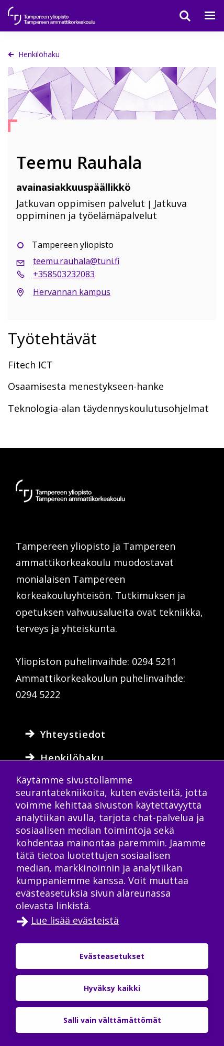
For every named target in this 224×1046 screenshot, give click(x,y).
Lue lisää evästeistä (75, 920)
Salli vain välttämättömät (112, 1020)
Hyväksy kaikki (112, 988)
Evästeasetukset (112, 956)
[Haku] (178, 15)
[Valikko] (203, 15)
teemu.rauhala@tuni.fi (76, 261)
